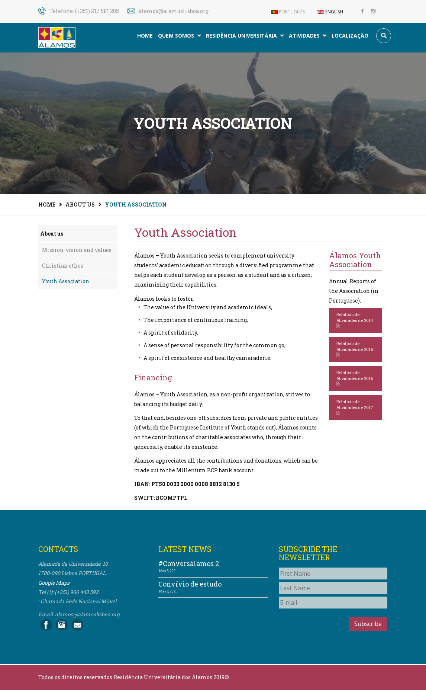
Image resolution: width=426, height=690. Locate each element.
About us (80, 204)
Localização (350, 35)
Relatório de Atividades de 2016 (354, 378)
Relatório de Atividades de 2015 (354, 349)
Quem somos (179, 35)
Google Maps (54, 582)
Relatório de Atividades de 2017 (354, 407)
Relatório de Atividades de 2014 (354, 320)
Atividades (307, 35)
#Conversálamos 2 (188, 563)
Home (145, 35)
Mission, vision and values (77, 249)
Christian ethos (62, 265)
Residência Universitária (245, 35)
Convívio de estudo (190, 583)
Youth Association (65, 281)
